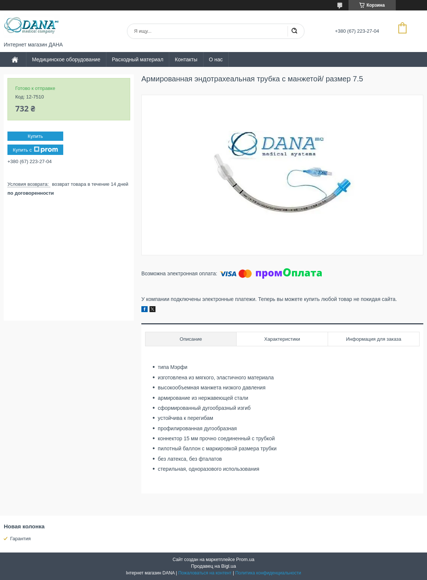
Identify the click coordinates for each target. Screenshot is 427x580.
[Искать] (294, 31)
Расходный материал (137, 59)
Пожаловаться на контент (204, 573)
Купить (35, 136)
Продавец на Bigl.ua (213, 566)
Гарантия (20, 538)
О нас (216, 59)
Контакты (186, 59)
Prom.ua (245, 559)
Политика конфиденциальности (268, 573)
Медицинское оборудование (66, 59)
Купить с (35, 149)
